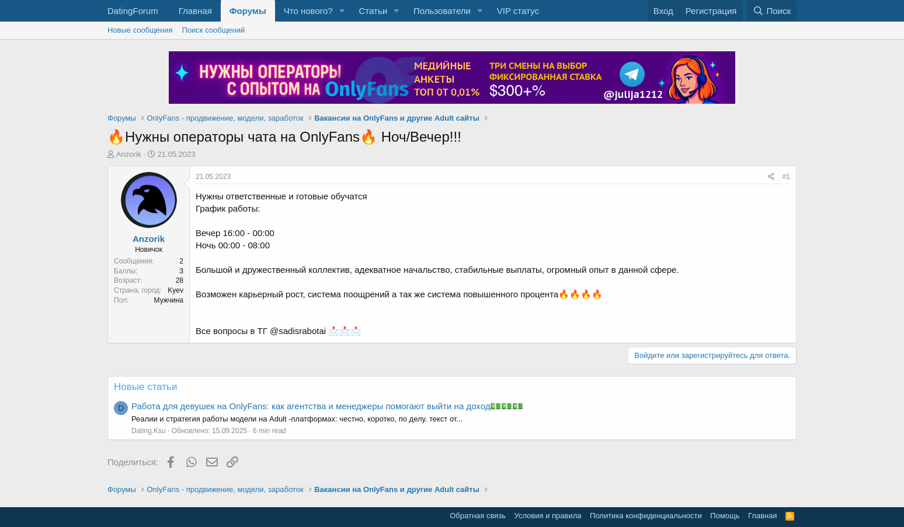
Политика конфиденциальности (646, 515)
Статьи (373, 11)
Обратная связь (478, 515)
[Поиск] (772, 11)
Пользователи (442, 11)
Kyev (175, 290)
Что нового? (308, 11)
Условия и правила (548, 515)
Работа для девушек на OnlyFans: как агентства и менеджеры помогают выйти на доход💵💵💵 (327, 406)
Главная (195, 11)
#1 (786, 177)
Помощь (724, 515)
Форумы (248, 11)
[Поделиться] (771, 177)
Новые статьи (145, 386)
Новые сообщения (140, 30)
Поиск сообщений (213, 30)
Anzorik (128, 154)
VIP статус (518, 11)
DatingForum (132, 11)
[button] (341, 11)
